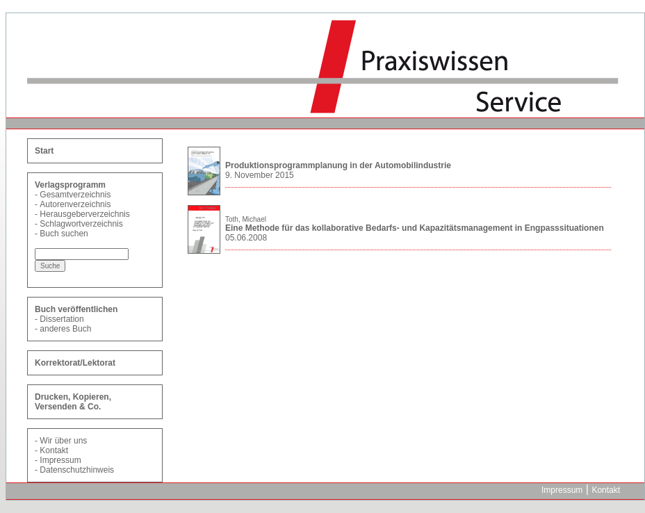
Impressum (60, 460)
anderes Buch (65, 329)
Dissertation (61, 319)
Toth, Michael (245, 219)
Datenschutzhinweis (77, 470)
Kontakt (54, 450)
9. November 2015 (259, 175)
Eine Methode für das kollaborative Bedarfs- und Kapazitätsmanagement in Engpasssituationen (414, 228)
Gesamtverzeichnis (75, 195)
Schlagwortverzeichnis (81, 224)
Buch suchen (64, 233)
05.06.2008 (246, 238)
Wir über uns (63, 441)
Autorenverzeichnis (75, 204)
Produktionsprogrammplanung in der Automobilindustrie (338, 165)
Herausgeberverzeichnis (84, 214)
